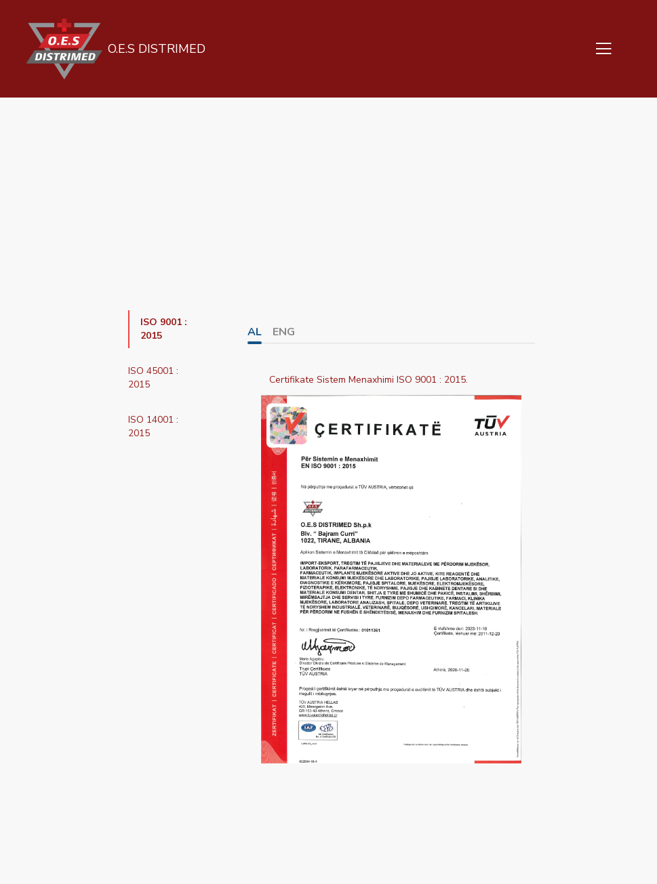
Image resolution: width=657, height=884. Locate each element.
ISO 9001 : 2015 (163, 329)
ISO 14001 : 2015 (153, 426)
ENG (284, 331)
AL (254, 331)
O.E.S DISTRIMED (154, 49)
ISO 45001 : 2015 (153, 377)
